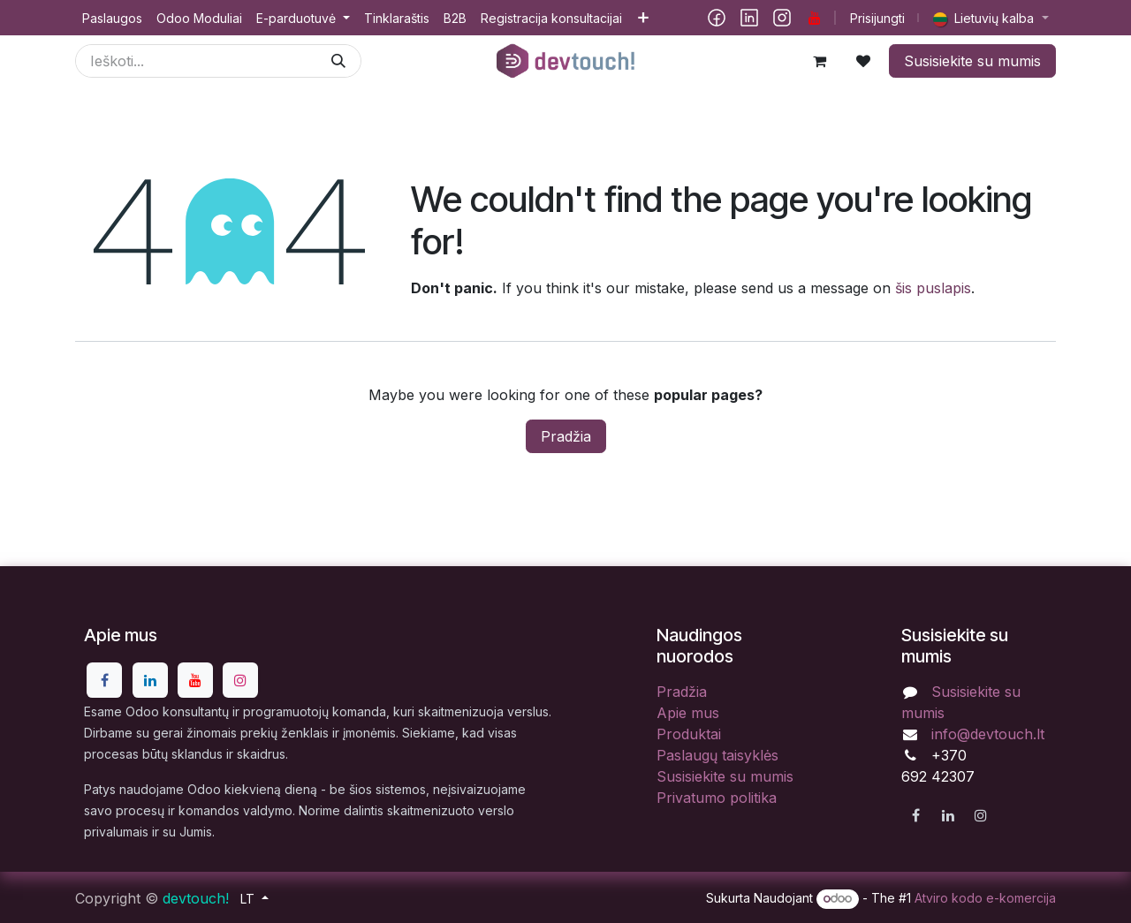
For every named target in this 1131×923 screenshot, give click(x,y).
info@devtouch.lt (987, 734)
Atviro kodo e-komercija (985, 897)
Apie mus (688, 713)
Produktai (689, 734)
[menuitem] (112, 18)
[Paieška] (338, 61)
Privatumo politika (717, 797)
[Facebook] (716, 18)
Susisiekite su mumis (972, 61)
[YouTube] (815, 18)
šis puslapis (933, 288)
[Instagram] (782, 18)
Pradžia (566, 436)
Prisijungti (877, 18)
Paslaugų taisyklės (717, 755)
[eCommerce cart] (819, 60)
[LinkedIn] (749, 18)
